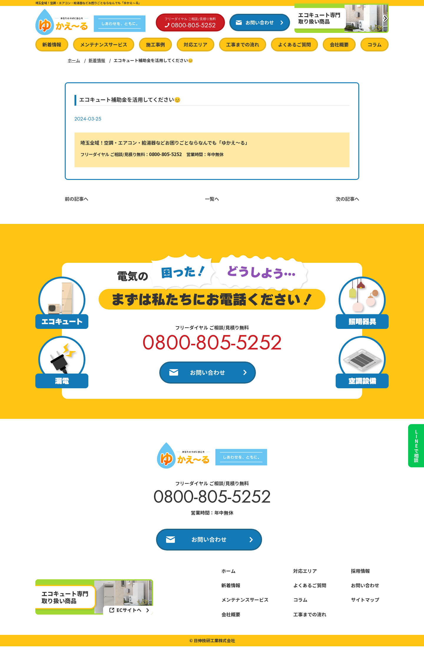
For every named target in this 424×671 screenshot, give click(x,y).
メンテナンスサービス (103, 44)
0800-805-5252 (165, 154)
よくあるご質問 (294, 44)
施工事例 (155, 44)
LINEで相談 (415, 443)
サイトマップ (365, 601)
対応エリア (195, 44)
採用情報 (360, 572)
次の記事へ (347, 198)
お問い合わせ (207, 372)
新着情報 (51, 44)
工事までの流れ (242, 44)
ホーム (74, 60)
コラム (374, 44)
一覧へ (212, 198)
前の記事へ (76, 198)
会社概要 (339, 44)
